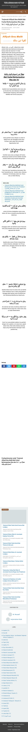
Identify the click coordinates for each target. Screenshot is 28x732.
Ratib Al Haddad (8, 690)
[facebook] (4, 366)
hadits (6, 645)
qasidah (6, 688)
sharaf (6, 703)
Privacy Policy (17, 726)
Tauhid (6, 711)
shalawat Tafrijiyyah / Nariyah (12, 701)
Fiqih (6, 642)
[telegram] (23, 366)
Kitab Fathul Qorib (9, 673)
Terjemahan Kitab (14, 3)
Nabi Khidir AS (8, 683)
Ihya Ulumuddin (8, 647)
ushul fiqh (7, 713)
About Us (10, 724)
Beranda (5, 724)
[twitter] (9, 366)
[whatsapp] (19, 366)
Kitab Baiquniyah (9, 670)
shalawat (6, 695)
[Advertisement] (14, 111)
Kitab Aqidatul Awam (10, 665)
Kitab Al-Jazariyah (9, 660)
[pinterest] (13, 366)
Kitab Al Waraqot (8, 657)
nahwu (6, 685)
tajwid (6, 708)
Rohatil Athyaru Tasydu (10, 693)
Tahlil (5, 706)
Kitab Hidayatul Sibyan (10, 678)
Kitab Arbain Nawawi (10, 667)
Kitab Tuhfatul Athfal (10, 680)
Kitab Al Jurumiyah (9, 652)
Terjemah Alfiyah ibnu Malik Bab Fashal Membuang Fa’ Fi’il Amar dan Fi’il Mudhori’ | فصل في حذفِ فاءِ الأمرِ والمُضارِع (15, 187)
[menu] (3, 12)
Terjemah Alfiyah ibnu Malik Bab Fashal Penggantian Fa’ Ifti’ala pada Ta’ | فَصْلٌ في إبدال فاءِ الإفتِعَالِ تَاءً (15, 192)
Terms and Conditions (19, 724)
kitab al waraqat (8, 655)
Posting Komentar (6, 29)
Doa (5, 633)
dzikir (5, 640)
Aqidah (6, 630)
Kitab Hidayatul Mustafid (11, 675)
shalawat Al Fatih (8, 698)
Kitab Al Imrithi (8, 650)
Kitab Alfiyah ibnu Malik (10, 662)
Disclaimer (10, 726)
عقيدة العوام (7, 716)
